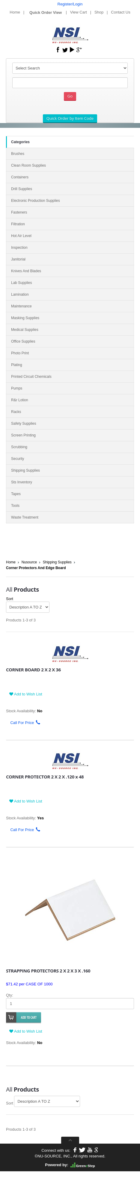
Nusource (29, 562)
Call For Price (23, 722)
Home (15, 12)
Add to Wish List (25, 694)
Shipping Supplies (57, 562)
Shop (98, 12)
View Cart (78, 12)
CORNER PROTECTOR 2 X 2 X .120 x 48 (45, 777)
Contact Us (120, 12)
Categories (20, 142)
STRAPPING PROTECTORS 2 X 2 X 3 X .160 (48, 971)
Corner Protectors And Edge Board (36, 568)
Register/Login (70, 4)
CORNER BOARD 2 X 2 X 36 (33, 670)
